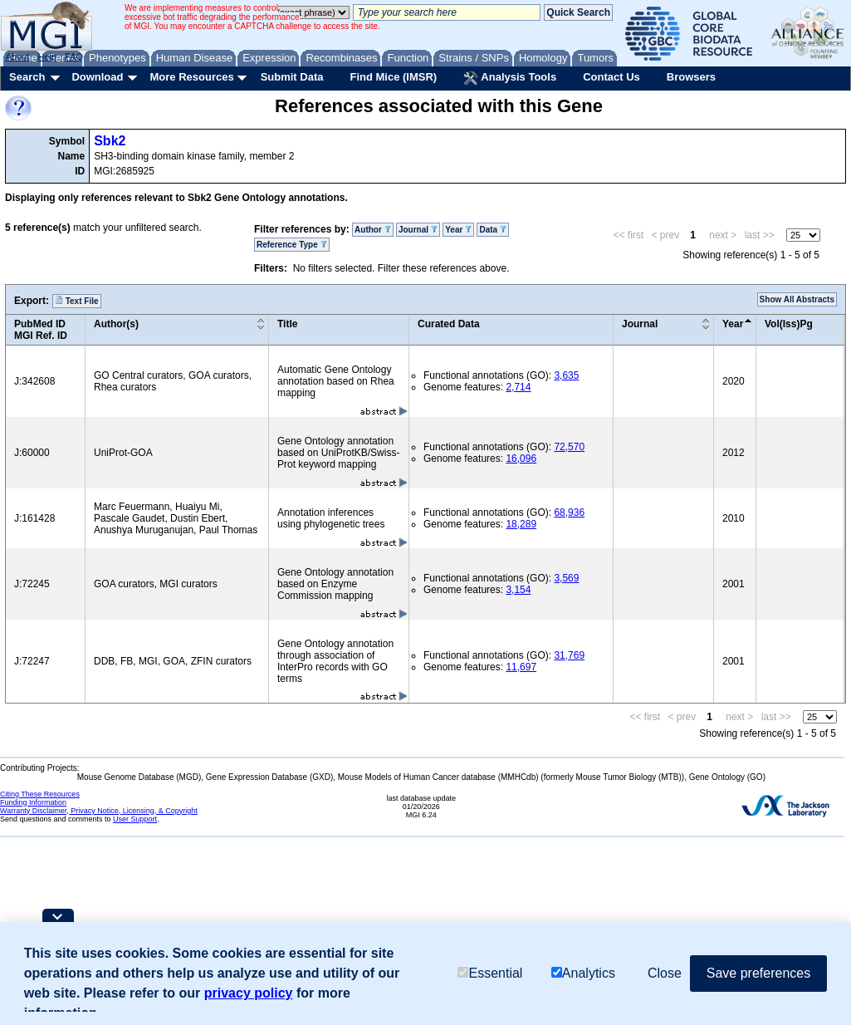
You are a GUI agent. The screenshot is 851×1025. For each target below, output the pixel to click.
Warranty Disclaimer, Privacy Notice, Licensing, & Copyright (99, 811)
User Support (135, 819)
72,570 (569, 447)
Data (492, 229)
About (18, 56)
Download (97, 77)
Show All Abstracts (797, 299)
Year (458, 229)
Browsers (691, 77)
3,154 (518, 590)
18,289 (521, 524)
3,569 (566, 578)
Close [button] (665, 973)
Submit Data (292, 77)
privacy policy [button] (248, 993)
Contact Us (611, 77)
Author (373, 229)
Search (27, 77)
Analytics (583, 973)
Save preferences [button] (758, 973)
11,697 (521, 667)
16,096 (521, 458)
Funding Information (33, 802)
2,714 (518, 387)
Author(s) (116, 324)
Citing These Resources (40, 794)
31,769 (569, 655)
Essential (489, 973)
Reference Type (292, 244)
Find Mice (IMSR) (393, 77)
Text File (77, 301)
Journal (418, 229)
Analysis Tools (509, 78)
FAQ (74, 56)
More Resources (191, 77)
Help (46, 56)
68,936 (569, 512)
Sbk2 (109, 141)
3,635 (566, 375)
